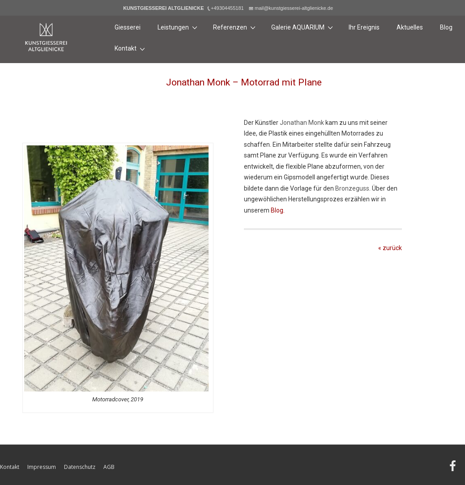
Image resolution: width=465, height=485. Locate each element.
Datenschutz (79, 467)
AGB (109, 467)
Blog (446, 27)
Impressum (41, 467)
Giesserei (128, 27)
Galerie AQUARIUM (303, 27)
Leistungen (179, 27)
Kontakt (131, 48)
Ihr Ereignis (364, 27)
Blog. (278, 210)
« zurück (390, 247)
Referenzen (235, 27)
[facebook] (453, 469)
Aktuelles (410, 27)
